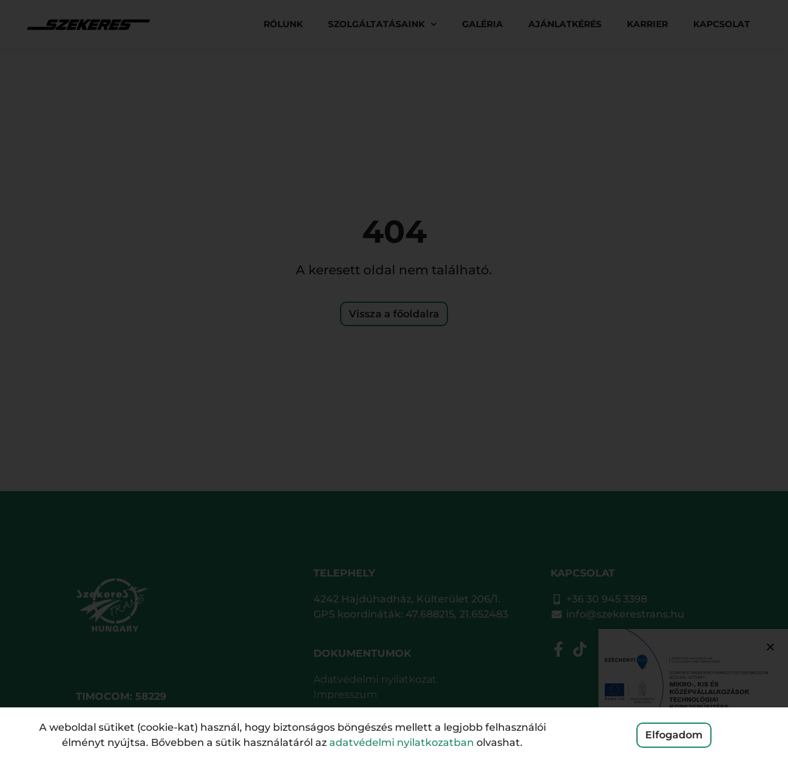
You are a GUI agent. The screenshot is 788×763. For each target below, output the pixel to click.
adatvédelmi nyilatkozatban (401, 742)
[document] (394, 381)
